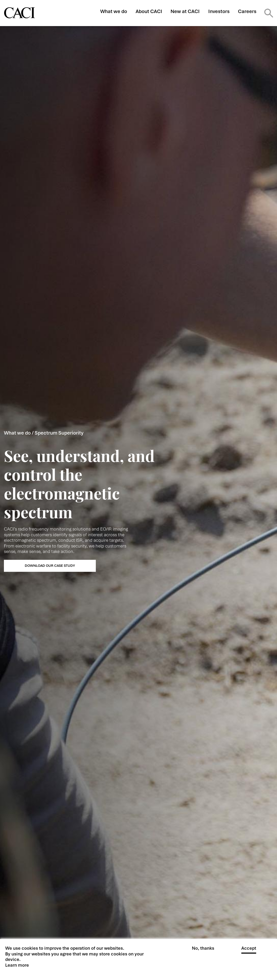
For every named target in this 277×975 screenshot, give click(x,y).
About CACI (149, 11)
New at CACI (185, 11)
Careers (247, 11)
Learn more (17, 967)
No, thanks (203, 950)
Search (268, 13)
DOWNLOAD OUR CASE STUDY (50, 565)
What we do (113, 11)
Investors (219, 11)
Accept (248, 950)
